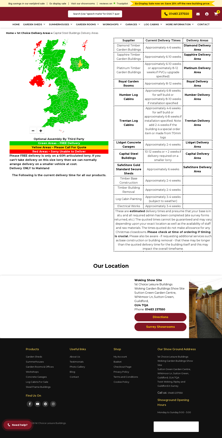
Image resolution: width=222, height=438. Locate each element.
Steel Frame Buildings (38, 386)
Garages (132, 24)
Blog (72, 371)
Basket (118, 361)
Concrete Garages (36, 376)
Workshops (112, 24)
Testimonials (76, 361)
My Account (120, 356)
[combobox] (95, 13)
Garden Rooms (87, 24)
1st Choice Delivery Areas (33, 33)
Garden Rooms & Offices (40, 366)
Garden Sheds (34, 24)
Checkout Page (122, 366)
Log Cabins (153, 24)
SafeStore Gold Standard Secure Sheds (128, 169)
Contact (203, 24)
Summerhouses (60, 24)
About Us (75, 356)
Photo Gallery (77, 366)
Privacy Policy (121, 371)
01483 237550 (175, 392)
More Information (180, 24)
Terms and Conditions (126, 376)
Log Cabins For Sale (37, 381)
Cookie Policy (121, 381)
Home (16, 24)
